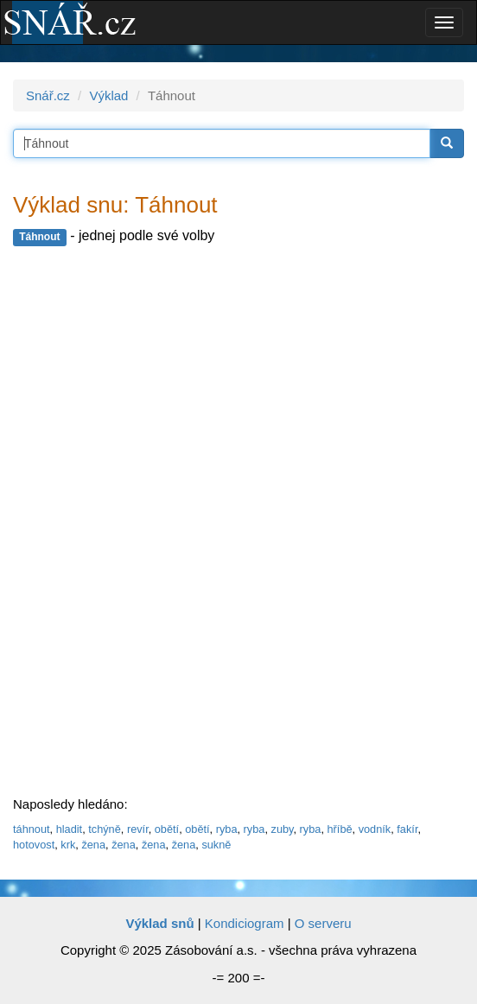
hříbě (340, 829)
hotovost (33, 844)
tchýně (104, 829)
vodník (375, 829)
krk (67, 844)
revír (138, 829)
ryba (227, 829)
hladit (69, 829)
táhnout (31, 829)
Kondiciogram (244, 923)
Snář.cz (48, 95)
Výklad (108, 95)
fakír (407, 829)
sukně (216, 844)
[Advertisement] (142, 522)
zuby (282, 829)
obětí (167, 829)
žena (93, 844)
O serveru (323, 923)
